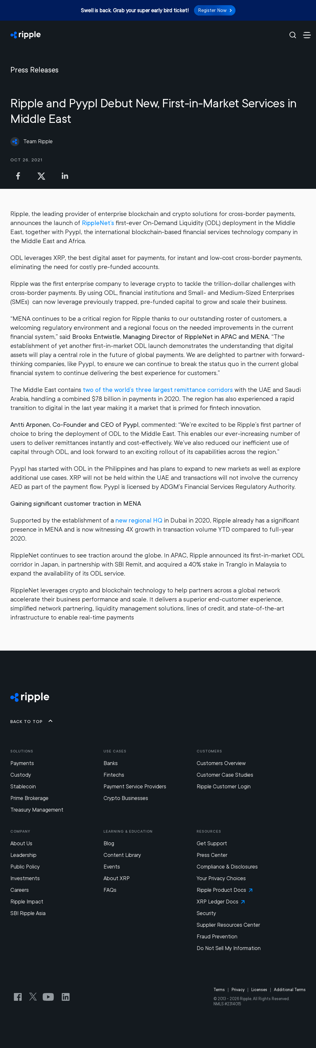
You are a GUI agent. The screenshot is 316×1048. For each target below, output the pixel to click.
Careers (19, 890)
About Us (21, 843)
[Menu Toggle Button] (307, 35)
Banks (111, 763)
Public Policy (25, 867)
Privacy (238, 990)
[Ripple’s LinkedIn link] (65, 996)
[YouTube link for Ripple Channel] (49, 996)
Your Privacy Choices (221, 878)
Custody (20, 775)
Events (112, 867)
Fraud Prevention (217, 937)
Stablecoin (23, 786)
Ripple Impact (26, 902)
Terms (219, 990)
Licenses (259, 990)
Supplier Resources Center (228, 925)
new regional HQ (138, 520)
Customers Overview (221, 763)
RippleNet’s (98, 223)
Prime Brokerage (29, 798)
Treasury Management (36, 810)
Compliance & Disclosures (227, 867)
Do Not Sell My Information (229, 948)
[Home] (145, 35)
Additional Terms (290, 990)
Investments (25, 878)
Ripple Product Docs (224, 890)
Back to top (31, 721)
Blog (109, 843)
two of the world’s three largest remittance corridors (158, 390)
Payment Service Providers (135, 786)
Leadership (23, 855)
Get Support (212, 843)
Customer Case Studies (225, 775)
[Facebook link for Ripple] (19, 996)
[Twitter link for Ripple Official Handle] (35, 996)
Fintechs (114, 775)
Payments (22, 763)
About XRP (117, 878)
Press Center (212, 855)
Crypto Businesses (126, 798)
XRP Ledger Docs (221, 902)
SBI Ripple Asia (28, 913)
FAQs (110, 890)
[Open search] (289, 34)
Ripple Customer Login (224, 786)
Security (206, 913)
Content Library (122, 855)
